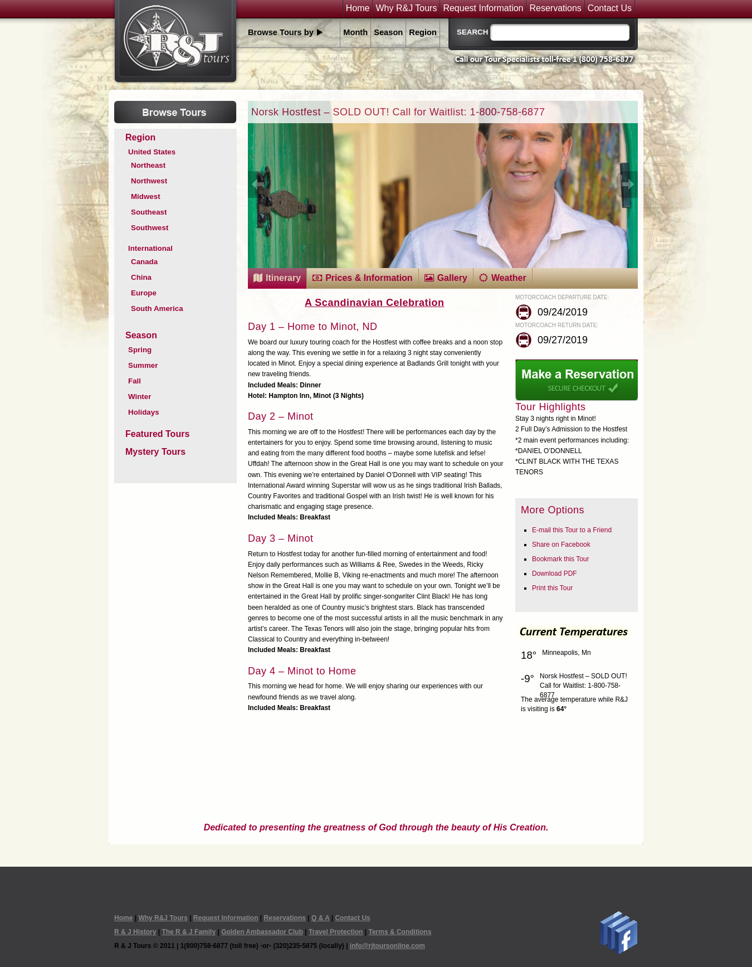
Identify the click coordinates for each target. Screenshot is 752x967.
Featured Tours (157, 434)
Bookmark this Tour (560, 559)
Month (355, 32)
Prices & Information (368, 278)
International (150, 248)
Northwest (149, 181)
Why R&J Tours (406, 8)
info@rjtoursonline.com (387, 946)
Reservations (555, 8)
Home (358, 8)
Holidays (143, 412)
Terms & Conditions (399, 932)
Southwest (149, 227)
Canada (144, 261)
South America (157, 308)
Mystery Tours (155, 451)
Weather (508, 278)
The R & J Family (189, 932)
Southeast (149, 212)
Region (423, 32)
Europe (144, 293)
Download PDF (554, 573)
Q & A (320, 918)
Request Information (483, 8)
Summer (143, 365)
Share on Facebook (561, 544)
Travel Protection (336, 932)
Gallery (452, 278)
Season (388, 32)
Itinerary (283, 278)
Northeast (148, 165)
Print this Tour (552, 588)
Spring (140, 350)
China (141, 277)
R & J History (135, 932)
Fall (134, 381)
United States (151, 152)
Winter (139, 396)
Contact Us (610, 8)
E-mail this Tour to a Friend (572, 530)
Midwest (145, 196)
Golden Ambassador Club (262, 932)
